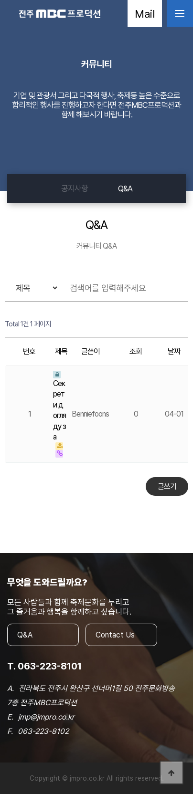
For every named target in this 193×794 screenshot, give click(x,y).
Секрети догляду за (59, 406)
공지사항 (74, 188)
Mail (145, 13)
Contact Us (115, 634)
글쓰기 (167, 486)
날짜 (174, 351)
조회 (135, 351)
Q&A (125, 188)
